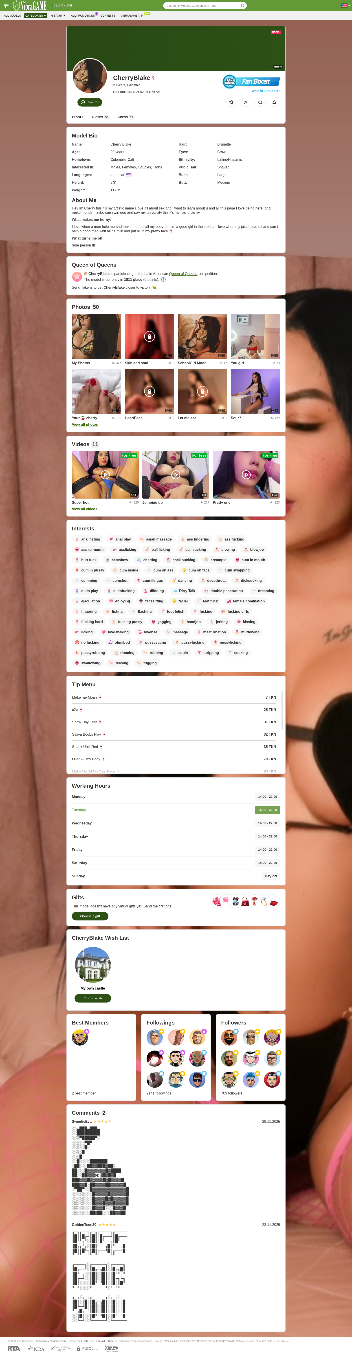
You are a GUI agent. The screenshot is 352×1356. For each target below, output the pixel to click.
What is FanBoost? (266, 91)
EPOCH (85, 1341)
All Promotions (84, 15)
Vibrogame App (133, 15)
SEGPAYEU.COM (104, 1341)
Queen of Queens (183, 274)
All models (12, 15)
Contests (108, 15)
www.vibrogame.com (54, 1340)
